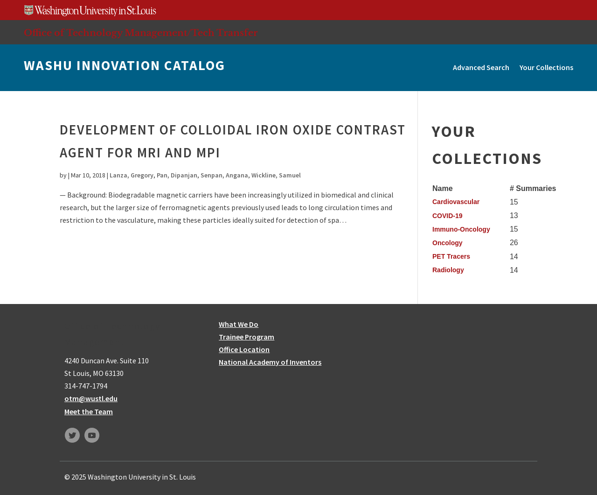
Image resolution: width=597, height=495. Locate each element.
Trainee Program (246, 336)
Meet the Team (88, 411)
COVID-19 (447, 215)
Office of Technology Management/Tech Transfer (141, 32)
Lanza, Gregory (131, 175)
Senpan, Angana (224, 175)
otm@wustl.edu (91, 398)
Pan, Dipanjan (177, 175)
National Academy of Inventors (270, 362)
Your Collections (546, 67)
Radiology (448, 270)
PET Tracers (451, 256)
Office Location (244, 349)
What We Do (238, 324)
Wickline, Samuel (276, 175)
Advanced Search (481, 67)
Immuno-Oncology (461, 229)
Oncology (447, 243)
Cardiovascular (455, 201)
